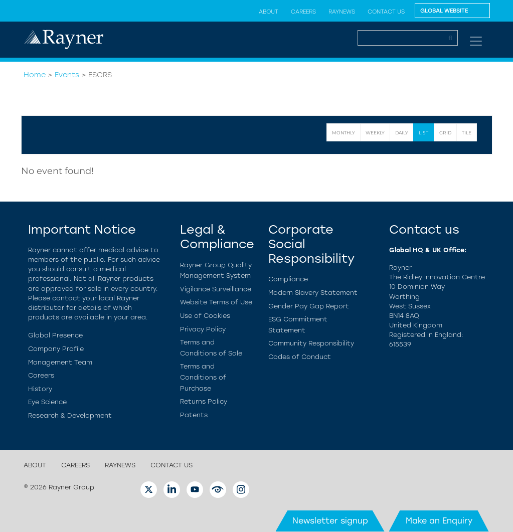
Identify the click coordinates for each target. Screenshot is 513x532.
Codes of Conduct (299, 357)
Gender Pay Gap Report (308, 306)
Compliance (288, 279)
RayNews (341, 11)
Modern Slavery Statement (313, 292)
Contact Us (386, 11)
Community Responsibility (311, 343)
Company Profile (56, 348)
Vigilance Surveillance (215, 289)
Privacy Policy (203, 329)
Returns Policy (203, 401)
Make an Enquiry (439, 520)
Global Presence (55, 335)
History (40, 389)
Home (35, 74)
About (268, 11)
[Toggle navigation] (476, 41)
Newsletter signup (330, 520)
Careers (303, 11)
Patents (194, 415)
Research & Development (70, 415)
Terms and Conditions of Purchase (203, 377)
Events (67, 74)
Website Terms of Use (216, 302)
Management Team (60, 362)
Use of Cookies (205, 315)
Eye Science (47, 402)
